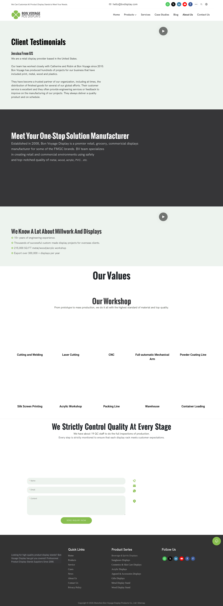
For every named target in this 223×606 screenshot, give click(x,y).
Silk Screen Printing (29, 406)
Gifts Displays (118, 578)
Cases (71, 569)
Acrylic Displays (119, 569)
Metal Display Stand (121, 583)
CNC (111, 354)
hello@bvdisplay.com (123, 4)
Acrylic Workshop (70, 406)
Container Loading (193, 406)
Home (71, 555)
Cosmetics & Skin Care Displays (127, 564)
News (71, 574)
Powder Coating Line (193, 354)
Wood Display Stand (121, 587)
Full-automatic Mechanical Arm (152, 357)
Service (71, 564)
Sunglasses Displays (121, 560)
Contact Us (73, 583)
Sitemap (141, 603)
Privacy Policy (74, 587)
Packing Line (111, 406)
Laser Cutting (70, 354)
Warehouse (152, 406)
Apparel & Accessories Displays (126, 574)
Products (72, 560)
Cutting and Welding (30, 354)
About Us (73, 578)
